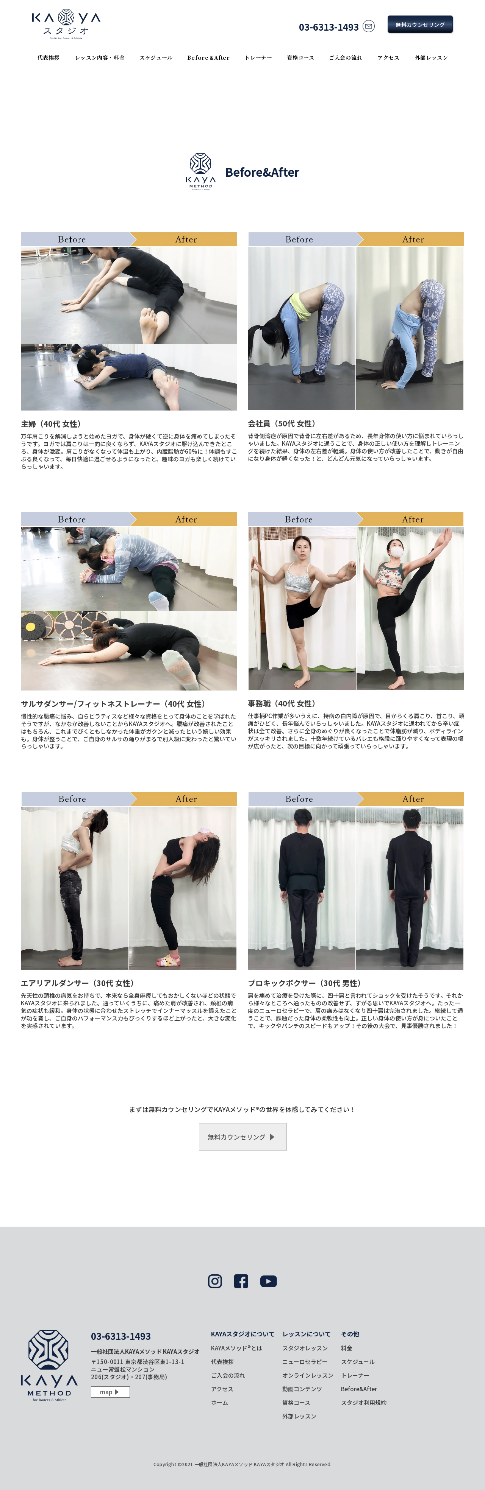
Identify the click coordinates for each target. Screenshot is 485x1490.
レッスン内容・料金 (100, 57)
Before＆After (208, 57)
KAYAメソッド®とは (236, 1348)
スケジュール (156, 57)
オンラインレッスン (307, 1375)
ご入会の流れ (345, 57)
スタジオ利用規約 (363, 1402)
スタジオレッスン (305, 1348)
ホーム (219, 1402)
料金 (346, 1348)
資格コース (300, 57)
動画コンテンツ (302, 1388)
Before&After (359, 1388)
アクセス (388, 57)
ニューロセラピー (305, 1361)
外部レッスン (431, 57)
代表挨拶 (49, 57)
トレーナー (258, 57)
